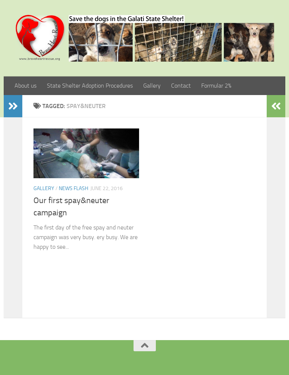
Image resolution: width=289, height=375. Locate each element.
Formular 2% (216, 85)
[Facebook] (135, 358)
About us (25, 85)
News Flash (73, 188)
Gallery (152, 85)
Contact (181, 85)
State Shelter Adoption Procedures (90, 85)
